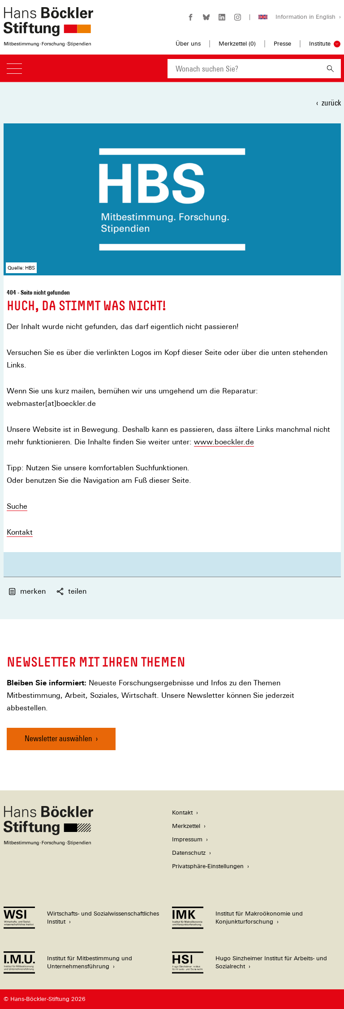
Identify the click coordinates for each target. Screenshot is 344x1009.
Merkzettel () (237, 44)
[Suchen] (330, 68)
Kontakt (20, 532)
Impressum (187, 839)
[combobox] (244, 68)
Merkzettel (186, 826)
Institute (320, 43)
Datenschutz (189, 852)
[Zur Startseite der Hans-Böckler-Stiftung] (48, 41)
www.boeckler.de (224, 442)
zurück (331, 102)
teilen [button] (71, 591)
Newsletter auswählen (58, 738)
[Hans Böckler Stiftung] (48, 843)
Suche (17, 506)
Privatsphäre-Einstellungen (208, 866)
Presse (282, 43)
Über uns (188, 43)
